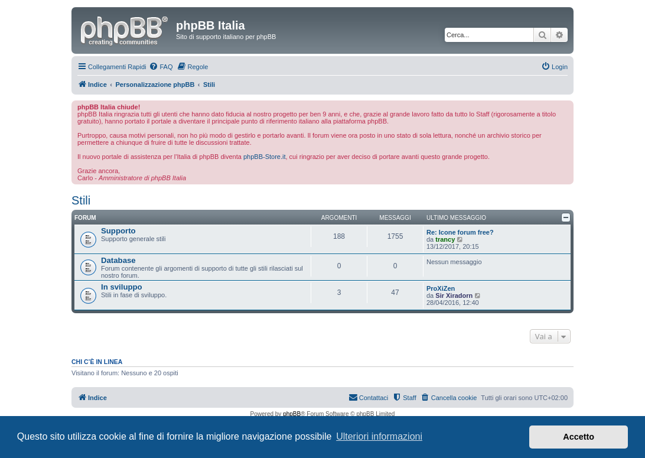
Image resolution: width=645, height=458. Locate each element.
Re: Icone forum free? (460, 232)
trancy (445, 239)
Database (118, 260)
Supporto (118, 230)
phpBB (292, 414)
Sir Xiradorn (454, 295)
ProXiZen (440, 288)
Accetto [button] (578, 436)
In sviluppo (121, 286)
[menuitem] (160, 67)
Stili (80, 200)
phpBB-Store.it (264, 156)
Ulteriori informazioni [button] (379, 436)
